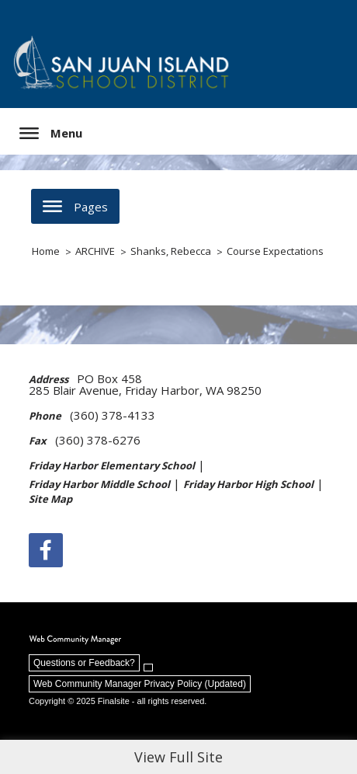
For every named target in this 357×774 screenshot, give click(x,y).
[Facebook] (46, 550)
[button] (50, 133)
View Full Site (178, 757)
